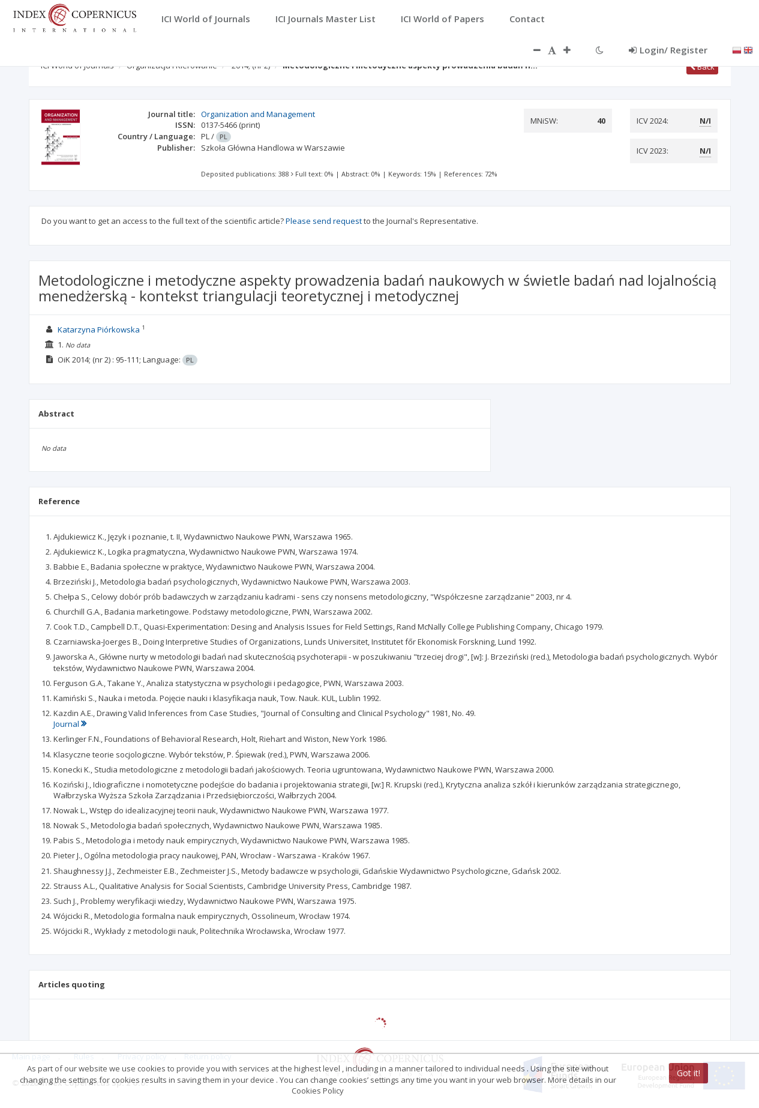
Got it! (688, 1073)
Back (702, 66)
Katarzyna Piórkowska (99, 329)
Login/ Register (668, 50)
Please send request (324, 220)
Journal (69, 723)
